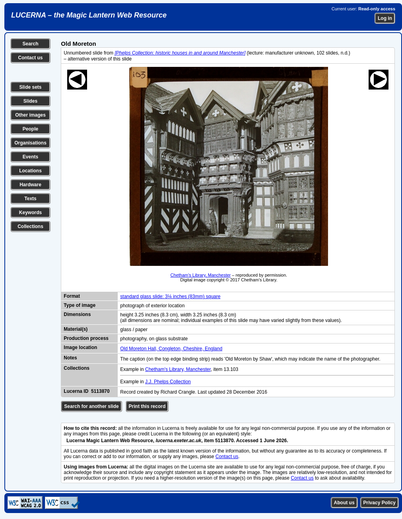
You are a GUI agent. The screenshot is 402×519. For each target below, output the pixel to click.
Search (30, 44)
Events (30, 157)
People (30, 129)
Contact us (30, 57)
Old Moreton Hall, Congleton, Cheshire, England (171, 348)
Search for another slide (91, 406)
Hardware (30, 184)
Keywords (30, 212)
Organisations (30, 143)
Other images (30, 115)
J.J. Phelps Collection (168, 381)
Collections (30, 226)
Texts (30, 198)
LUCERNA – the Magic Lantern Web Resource (89, 15)
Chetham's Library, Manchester (201, 275)
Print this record (147, 406)
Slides (30, 101)
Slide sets (30, 87)
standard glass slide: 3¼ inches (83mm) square (170, 296)
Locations (30, 171)
